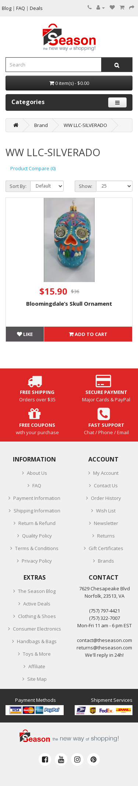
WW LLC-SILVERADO (85, 125)
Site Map (37, 679)
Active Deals (36, 603)
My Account (105, 473)
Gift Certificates (106, 548)
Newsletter (106, 523)
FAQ (36, 485)
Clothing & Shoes (37, 616)
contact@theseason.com (104, 640)
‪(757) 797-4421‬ (104, 610)
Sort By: (18, 186)
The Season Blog (37, 591)
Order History (106, 498)
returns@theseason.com (104, 647)
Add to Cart (88, 334)
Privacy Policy (37, 560)
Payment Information (36, 498)
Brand (41, 125)
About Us (37, 473)
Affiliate (36, 666)
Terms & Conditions (37, 548)
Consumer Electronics (37, 628)
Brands (106, 560)
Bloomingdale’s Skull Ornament (69, 303)
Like (25, 334)
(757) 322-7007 (104, 618)
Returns (106, 535)
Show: (85, 186)
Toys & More (37, 654)
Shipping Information (37, 510)
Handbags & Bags (37, 641)
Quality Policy (37, 535)
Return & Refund (37, 523)
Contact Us (106, 485)
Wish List (106, 510)
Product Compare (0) (33, 168)
